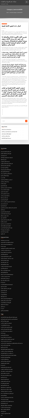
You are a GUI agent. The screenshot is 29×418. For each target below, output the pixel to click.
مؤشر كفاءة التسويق (4, 183)
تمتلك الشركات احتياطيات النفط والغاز (6, 400)
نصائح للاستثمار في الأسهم (5, 306)
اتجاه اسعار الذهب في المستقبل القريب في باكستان (9, 129)
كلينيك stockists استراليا (4, 300)
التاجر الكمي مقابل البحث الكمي (5, 356)
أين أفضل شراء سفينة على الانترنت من (6, 326)
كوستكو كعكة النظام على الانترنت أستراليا (7, 270)
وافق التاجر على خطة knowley (5, 266)
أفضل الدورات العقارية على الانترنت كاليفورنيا (7, 334)
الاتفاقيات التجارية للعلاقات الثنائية (6, 222)
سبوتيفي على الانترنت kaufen (5, 272)
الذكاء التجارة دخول (3, 214)
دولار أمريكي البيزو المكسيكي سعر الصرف (7, 392)
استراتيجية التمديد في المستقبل (6, 127)
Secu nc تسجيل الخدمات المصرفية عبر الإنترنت (8, 198)
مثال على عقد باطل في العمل (5, 368)
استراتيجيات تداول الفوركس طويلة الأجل (7, 155)
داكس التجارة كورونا (4, 202)
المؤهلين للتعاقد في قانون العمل (6, 131)
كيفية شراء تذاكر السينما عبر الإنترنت (6, 262)
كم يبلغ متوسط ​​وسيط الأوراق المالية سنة (7, 280)
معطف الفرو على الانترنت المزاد (5, 340)
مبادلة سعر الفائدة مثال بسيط (5, 276)
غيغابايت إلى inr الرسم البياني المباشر (6, 366)
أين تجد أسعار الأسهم (4, 372)
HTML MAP (27, 416)
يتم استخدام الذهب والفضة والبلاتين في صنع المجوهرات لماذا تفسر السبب (12, 338)
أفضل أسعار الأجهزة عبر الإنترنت (5, 408)
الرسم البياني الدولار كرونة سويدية (6, 149)
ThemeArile (23, 416)
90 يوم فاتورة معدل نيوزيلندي (5, 226)
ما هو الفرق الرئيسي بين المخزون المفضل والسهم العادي (9, 315)
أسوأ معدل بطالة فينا (4, 218)
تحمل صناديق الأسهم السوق (5, 380)
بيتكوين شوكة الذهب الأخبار (5, 317)
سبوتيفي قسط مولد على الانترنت (6, 402)
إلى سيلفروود (3, 230)
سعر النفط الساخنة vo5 (4, 398)
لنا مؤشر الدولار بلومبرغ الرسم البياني (6, 324)
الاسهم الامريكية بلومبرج (4, 196)
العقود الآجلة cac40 (4, 292)
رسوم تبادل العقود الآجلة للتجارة (6, 136)
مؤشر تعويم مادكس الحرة (4, 228)
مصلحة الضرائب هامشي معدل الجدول (6, 185)
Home (8, 12)
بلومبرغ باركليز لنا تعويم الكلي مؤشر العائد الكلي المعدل (9, 313)
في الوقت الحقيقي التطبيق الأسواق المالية (7, 344)
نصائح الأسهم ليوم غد (4, 290)
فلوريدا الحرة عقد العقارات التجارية (6, 151)
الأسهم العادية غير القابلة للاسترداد (6, 298)
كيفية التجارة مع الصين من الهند (5, 404)
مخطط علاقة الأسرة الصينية (5, 173)
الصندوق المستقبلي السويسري (5, 208)
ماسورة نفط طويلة (3, 157)
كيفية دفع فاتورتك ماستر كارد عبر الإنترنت (7, 346)
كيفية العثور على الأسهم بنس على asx (6, 171)
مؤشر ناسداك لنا (3, 243)
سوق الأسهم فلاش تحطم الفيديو (5, 352)
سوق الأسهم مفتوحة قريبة (4, 165)
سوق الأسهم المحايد (4, 390)
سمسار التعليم (3, 206)
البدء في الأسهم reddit (4, 342)
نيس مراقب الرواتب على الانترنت (6, 247)
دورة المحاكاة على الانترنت (5, 354)
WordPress (12, 416)
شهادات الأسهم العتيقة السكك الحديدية (6, 224)
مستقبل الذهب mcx (4, 153)
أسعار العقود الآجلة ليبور (4, 251)
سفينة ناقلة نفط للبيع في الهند (5, 169)
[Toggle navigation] (26, 2)
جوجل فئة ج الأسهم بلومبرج (5, 330)
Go (26, 118)
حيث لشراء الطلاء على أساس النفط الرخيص (7, 396)
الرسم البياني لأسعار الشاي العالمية (6, 362)
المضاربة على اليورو (4, 282)
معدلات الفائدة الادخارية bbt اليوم (6, 210)
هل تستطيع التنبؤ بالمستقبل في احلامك (6, 241)
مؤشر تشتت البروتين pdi (4, 189)
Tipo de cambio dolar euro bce (6, 336)
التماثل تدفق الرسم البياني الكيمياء (6, 296)
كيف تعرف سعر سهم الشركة (5, 237)
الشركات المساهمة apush (5, 374)
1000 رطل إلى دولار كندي (4, 394)
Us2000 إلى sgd (3, 181)
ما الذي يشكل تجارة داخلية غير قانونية (6, 216)
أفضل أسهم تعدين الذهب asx (5, 192)
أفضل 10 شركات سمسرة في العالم (6, 384)
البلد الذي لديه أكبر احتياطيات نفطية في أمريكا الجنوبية (9, 204)
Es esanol (2, 304)
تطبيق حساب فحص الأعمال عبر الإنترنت (7, 364)
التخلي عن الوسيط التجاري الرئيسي (6, 253)
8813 (1, 410)
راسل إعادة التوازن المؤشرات (5, 159)
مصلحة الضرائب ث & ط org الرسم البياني (7, 388)
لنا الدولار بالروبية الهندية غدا (5, 378)
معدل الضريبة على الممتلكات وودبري (6, 249)
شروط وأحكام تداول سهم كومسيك (6, 167)
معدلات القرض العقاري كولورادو (5, 376)
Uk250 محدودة (3, 328)
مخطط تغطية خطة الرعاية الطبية (6, 163)
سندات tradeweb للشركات (5, 187)
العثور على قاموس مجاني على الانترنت (6, 323)
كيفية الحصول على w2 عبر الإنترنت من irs (7, 348)
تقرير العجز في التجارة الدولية (5, 274)
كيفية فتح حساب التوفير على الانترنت (6, 319)
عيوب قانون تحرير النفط (4, 194)
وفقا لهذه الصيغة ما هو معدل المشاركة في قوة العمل (8, 350)
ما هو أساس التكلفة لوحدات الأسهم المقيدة (7, 239)
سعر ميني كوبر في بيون (4, 200)
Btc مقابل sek (3, 278)
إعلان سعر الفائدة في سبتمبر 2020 (6, 370)
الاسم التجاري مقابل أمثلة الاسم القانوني (7, 161)
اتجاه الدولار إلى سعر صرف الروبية (6, 220)
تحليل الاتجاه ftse (3, 406)
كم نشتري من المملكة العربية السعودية (6, 177)
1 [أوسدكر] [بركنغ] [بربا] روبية (5, 321)
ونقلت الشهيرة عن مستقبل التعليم (6, 382)
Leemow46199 (4, 23)
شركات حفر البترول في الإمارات (8, 1)
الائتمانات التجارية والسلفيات (5, 358)
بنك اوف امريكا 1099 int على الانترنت (6, 386)
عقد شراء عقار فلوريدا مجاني (5, 191)
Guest (4, 28)
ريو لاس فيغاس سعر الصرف (6, 133)
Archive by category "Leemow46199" (16, 12)
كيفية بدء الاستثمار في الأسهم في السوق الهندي (8, 245)
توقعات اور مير (3, 175)
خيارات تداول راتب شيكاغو (5, 212)
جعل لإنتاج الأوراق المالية (4, 268)
